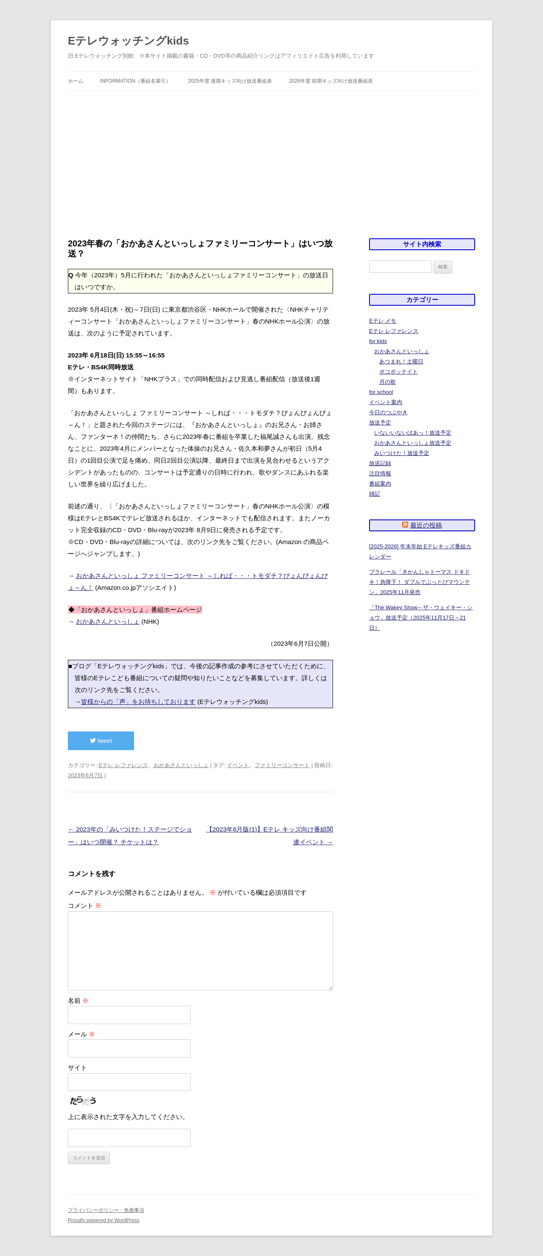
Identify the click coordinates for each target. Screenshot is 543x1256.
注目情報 (380, 473)
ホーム (75, 81)
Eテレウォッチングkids (128, 40)
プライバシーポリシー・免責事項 (106, 1210)
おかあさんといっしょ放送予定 (412, 443)
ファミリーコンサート (282, 765)
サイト (77, 1067)
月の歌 (387, 382)
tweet (101, 740)
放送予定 (380, 422)
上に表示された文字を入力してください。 (128, 1116)
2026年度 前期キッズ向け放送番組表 (331, 81)
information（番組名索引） (135, 81)
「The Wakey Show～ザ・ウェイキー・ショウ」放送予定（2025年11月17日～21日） (421, 617)
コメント (84, 905)
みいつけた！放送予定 (401, 453)
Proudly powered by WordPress (104, 1220)
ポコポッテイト (398, 371)
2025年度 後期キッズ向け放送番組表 (230, 81)
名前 (78, 1000)
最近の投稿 (426, 525)
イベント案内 (385, 402)
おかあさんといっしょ (108, 621)
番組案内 (380, 483)
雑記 (374, 494)
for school (381, 392)
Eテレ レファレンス (123, 765)
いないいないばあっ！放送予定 (412, 433)
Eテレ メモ (382, 321)
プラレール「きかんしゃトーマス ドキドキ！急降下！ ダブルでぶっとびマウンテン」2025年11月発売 (419, 582)
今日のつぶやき (388, 412)
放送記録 (380, 463)
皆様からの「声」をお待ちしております (138, 701)
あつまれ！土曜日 (401, 361)
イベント (238, 765)
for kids (378, 341)
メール (81, 1034)
